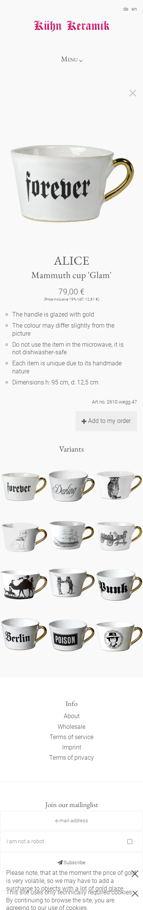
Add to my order (106, 420)
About (72, 716)
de (126, 9)
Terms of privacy (71, 757)
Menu (69, 59)
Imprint (71, 747)
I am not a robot (25, 841)
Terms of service (71, 737)
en (134, 9)
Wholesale (71, 726)
